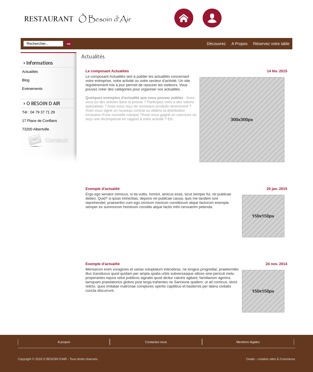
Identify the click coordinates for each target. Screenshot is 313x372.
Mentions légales (248, 342)
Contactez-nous (156, 342)
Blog (25, 80)
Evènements (32, 88)
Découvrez (216, 43)
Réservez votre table (271, 43)
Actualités (30, 71)
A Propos (239, 43)
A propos (64, 342)
